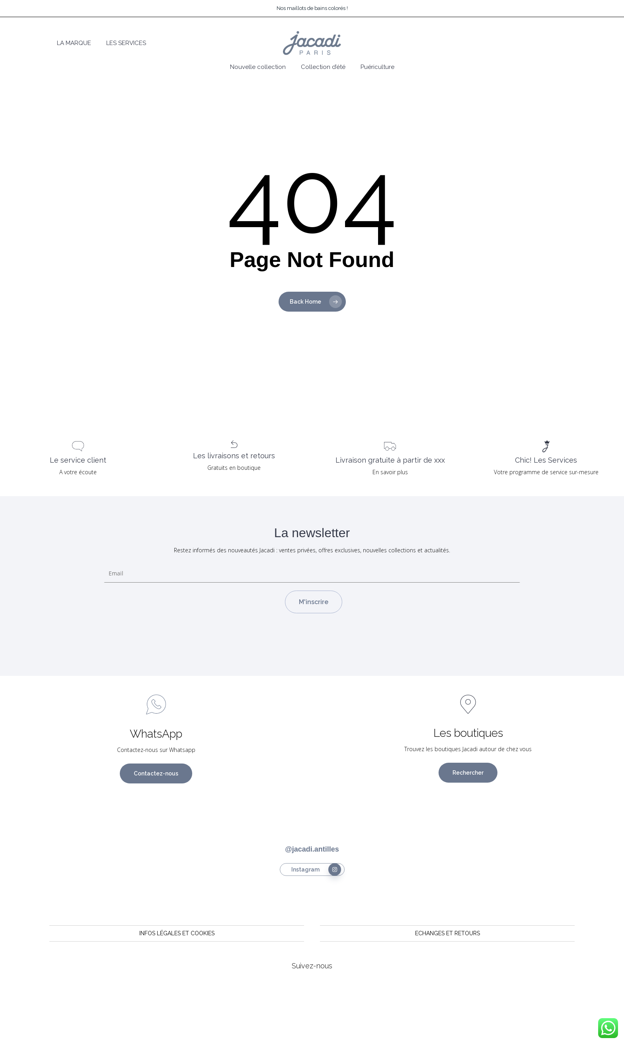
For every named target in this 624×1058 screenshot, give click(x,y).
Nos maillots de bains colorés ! (312, 8)
